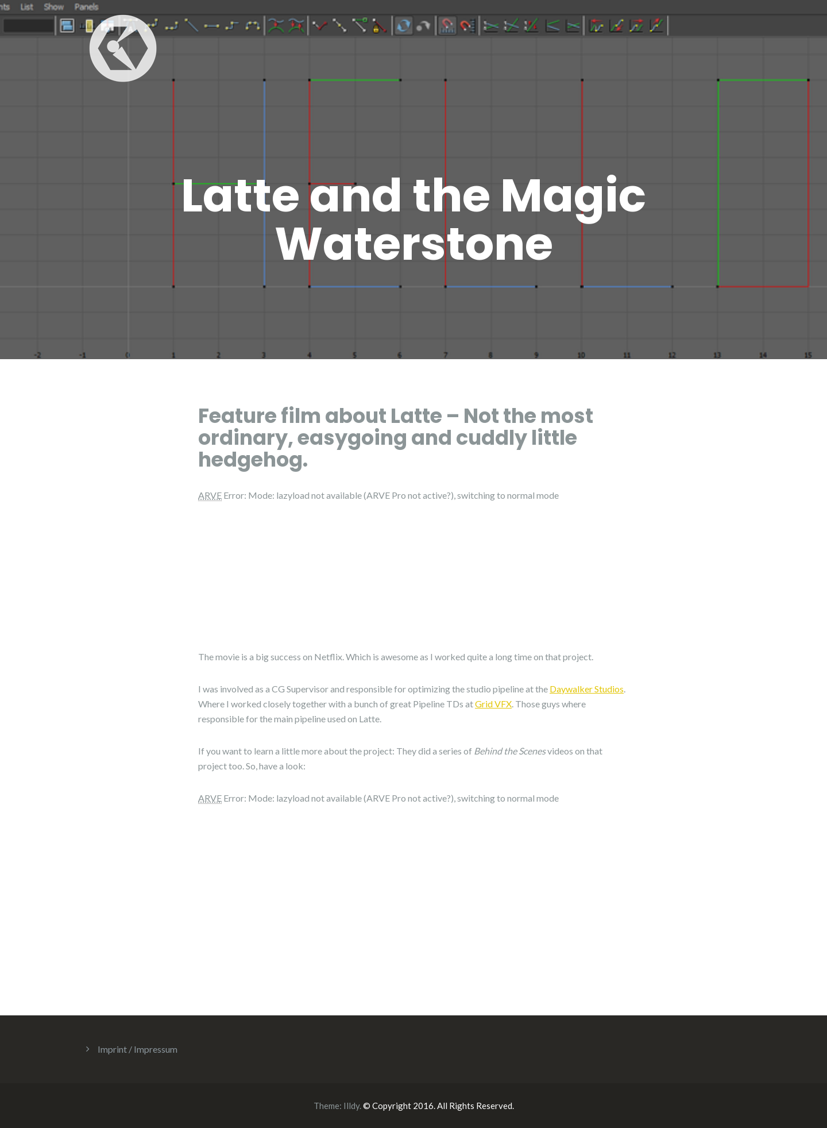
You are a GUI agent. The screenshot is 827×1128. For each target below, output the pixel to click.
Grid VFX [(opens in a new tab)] (493, 703)
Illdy (351, 1105)
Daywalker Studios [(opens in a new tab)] (587, 688)
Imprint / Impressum (137, 1049)
